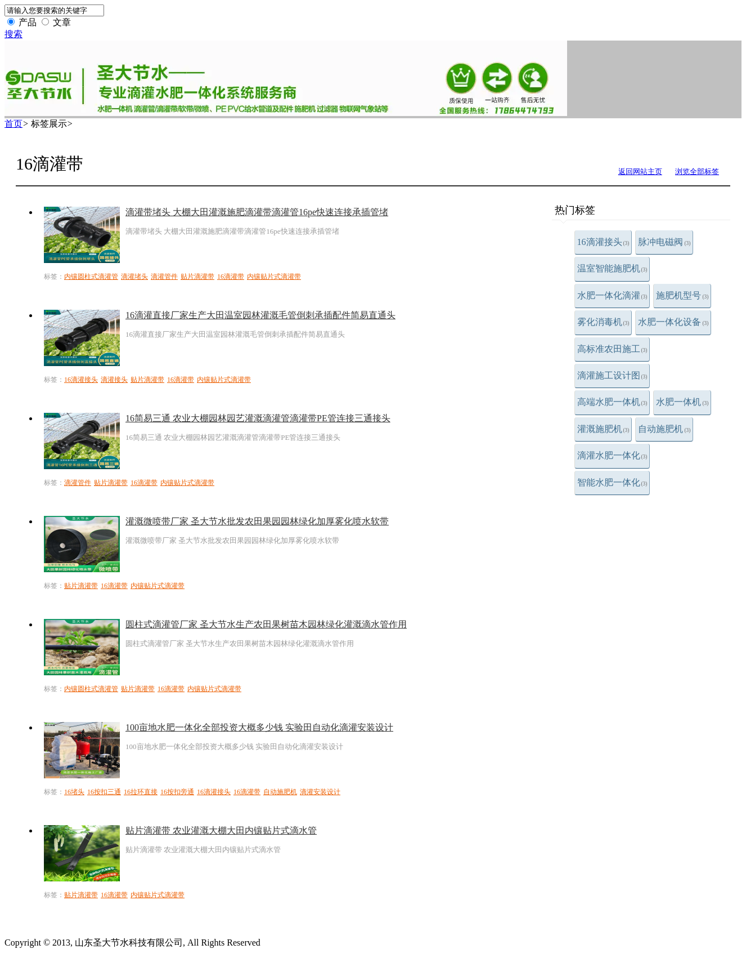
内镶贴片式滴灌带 (274, 276)
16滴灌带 (230, 276)
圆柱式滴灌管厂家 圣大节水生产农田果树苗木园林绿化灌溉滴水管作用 (266, 624)
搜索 (14, 34)
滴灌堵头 (134, 276)
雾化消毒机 (603, 322)
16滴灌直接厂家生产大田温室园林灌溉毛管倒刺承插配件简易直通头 (260, 315)
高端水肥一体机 (612, 402)
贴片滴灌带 (197, 276)
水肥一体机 (682, 402)
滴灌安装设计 (320, 792)
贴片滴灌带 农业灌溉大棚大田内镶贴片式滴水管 (221, 830)
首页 (14, 123)
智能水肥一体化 (612, 482)
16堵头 (74, 792)
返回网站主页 (640, 171)
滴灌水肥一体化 (612, 455)
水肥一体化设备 (673, 322)
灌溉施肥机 (603, 429)
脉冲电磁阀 (664, 242)
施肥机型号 (682, 295)
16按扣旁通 (177, 792)
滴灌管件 (164, 276)
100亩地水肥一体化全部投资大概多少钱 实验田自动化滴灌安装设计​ (259, 727)
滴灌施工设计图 (612, 375)
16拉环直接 (141, 792)
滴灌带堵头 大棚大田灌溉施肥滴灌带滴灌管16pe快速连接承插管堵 (256, 212)
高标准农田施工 (612, 349)
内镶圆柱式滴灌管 (91, 276)
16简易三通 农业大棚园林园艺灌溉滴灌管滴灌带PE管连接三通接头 (257, 418)
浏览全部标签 (697, 171)
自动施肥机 (664, 429)
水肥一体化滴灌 (612, 295)
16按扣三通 (104, 792)
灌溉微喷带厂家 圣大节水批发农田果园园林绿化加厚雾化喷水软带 (257, 521)
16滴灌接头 (603, 242)
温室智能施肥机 (612, 268)
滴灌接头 (114, 380)
